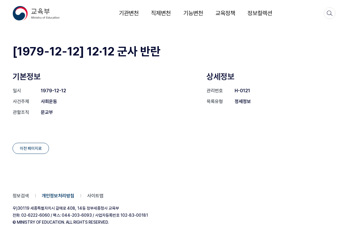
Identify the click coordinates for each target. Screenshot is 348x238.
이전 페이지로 (31, 148)
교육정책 (225, 13)
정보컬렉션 (259, 13)
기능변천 (193, 13)
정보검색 (21, 196)
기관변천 (129, 13)
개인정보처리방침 (58, 196)
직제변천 (161, 13)
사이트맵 (95, 196)
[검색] (329, 13)
